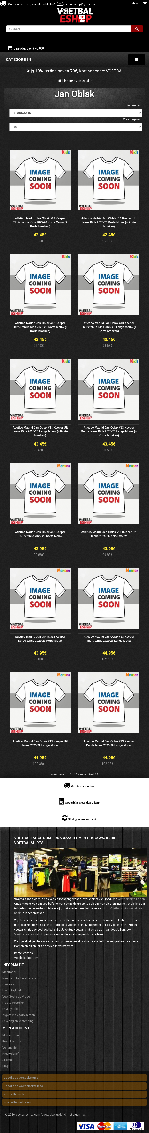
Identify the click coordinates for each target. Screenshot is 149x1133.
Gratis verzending (83, 786)
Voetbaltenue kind (53, 1114)
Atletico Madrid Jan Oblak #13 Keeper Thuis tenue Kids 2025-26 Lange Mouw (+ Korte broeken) (108, 327)
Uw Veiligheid (11, 990)
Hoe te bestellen (13, 1002)
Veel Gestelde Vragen (17, 996)
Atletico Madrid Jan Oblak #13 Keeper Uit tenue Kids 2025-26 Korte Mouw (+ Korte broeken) (108, 222)
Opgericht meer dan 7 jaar (82, 802)
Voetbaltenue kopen (17, 1102)
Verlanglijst (9, 1047)
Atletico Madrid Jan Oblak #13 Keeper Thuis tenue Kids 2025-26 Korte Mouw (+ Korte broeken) (40, 222)
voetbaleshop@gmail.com (80, 4)
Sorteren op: (134, 105)
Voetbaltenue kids (16, 1094)
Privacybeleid (11, 1009)
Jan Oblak (83, 81)
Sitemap (8, 1060)
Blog (5, 1066)
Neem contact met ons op (20, 978)
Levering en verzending (18, 1021)
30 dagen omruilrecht (82, 819)
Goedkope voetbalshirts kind (23, 1086)
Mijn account (11, 1035)
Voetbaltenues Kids (27, 934)
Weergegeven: (132, 119)
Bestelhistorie (11, 1041)
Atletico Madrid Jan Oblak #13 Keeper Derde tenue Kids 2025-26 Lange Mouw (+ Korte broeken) (109, 431)
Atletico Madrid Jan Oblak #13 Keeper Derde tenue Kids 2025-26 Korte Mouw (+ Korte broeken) (40, 327)
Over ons (8, 984)
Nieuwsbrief (10, 1053)
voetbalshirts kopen (131, 899)
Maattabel (9, 972)
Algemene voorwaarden (18, 1015)
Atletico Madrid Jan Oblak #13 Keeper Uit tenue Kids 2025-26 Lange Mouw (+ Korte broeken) (40, 431)
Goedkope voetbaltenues (21, 1077)
